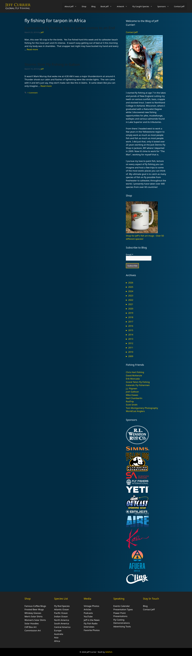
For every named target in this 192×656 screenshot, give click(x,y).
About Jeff (72, 6)
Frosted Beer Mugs (34, 609)
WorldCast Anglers (135, 411)
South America (61, 623)
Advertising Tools (122, 626)
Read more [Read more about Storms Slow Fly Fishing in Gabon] (46, 85)
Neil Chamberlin (134, 398)
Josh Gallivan (132, 391)
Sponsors (164, 6)
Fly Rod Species (62, 606)
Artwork (123, 6)
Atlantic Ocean (61, 609)
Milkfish (108, 652)
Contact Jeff (179, 6)
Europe (57, 630)
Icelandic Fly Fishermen (138, 385)
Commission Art (33, 630)
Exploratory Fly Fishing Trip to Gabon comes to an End (70, 27)
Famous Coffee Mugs (35, 606)
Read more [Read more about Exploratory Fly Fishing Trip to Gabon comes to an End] (32, 49)
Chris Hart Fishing (135, 372)
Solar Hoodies (32, 623)
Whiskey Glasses (33, 613)
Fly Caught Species (143, 6)
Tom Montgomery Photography (142, 407)
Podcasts (88, 613)
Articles (87, 609)
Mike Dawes (132, 394)
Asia (56, 637)
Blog (93, 6)
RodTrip (130, 401)
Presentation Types (123, 609)
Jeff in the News (92, 620)
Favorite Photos (92, 630)
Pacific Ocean (61, 613)
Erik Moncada (133, 378)
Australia (58, 634)
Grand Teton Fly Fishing (138, 382)
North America (61, 620)
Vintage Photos (91, 606)
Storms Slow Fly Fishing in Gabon (52, 64)
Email (129, 254)
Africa (57, 641)
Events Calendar (121, 606)
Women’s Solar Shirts (35, 620)
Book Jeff (107, 6)
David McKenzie (134, 375)
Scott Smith (131, 404)
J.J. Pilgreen (131, 388)
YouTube (88, 616)
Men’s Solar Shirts (34, 616)
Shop (84, 6)
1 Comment (32, 92)
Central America (62, 627)
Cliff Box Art (31, 627)
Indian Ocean (61, 616)
